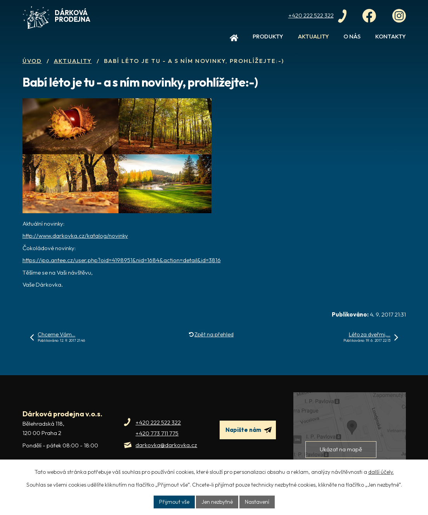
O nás (351, 36)
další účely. (381, 471)
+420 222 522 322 (158, 422)
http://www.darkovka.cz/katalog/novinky (75, 235)
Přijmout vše (174, 501)
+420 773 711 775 (156, 433)
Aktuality (313, 36)
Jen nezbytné (217, 501)
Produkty (268, 36)
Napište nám (248, 430)
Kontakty (390, 36)
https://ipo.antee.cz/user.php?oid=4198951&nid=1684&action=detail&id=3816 (122, 260)
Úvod (234, 39)
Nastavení (257, 501)
